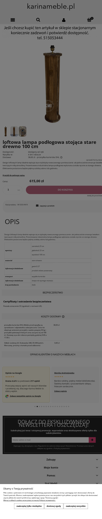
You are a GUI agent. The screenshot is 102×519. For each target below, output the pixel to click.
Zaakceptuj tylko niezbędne (29, 506)
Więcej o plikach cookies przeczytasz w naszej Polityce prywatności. (29, 500)
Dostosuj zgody (54, 506)
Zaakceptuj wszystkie (76, 506)
